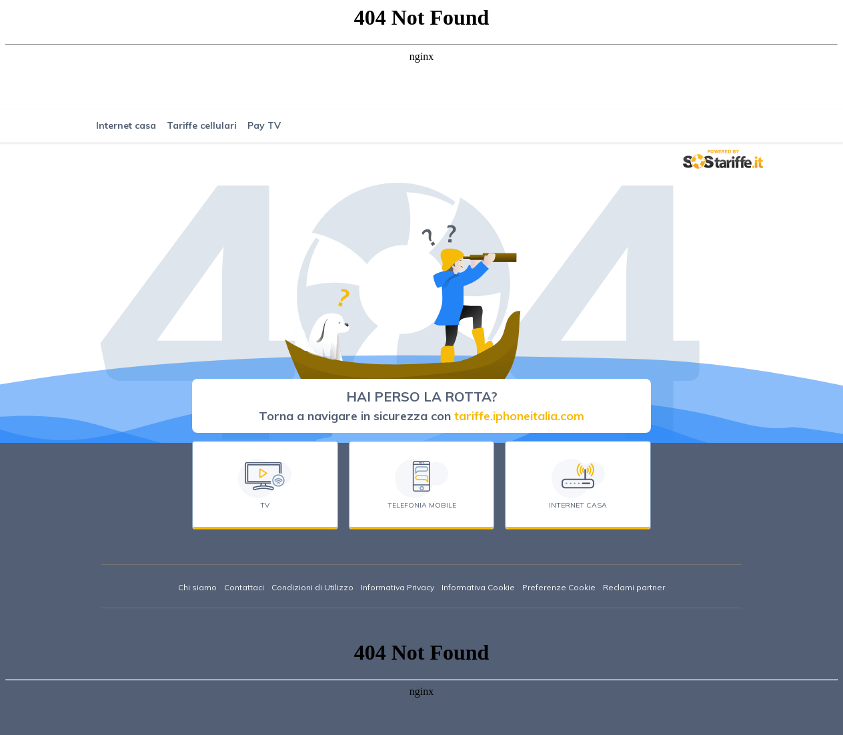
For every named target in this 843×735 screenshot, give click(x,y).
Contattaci (244, 587)
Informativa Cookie (478, 587)
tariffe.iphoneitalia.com (519, 416)
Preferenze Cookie (559, 587)
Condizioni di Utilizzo (312, 587)
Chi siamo (197, 587)
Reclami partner (634, 587)
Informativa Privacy (397, 587)
